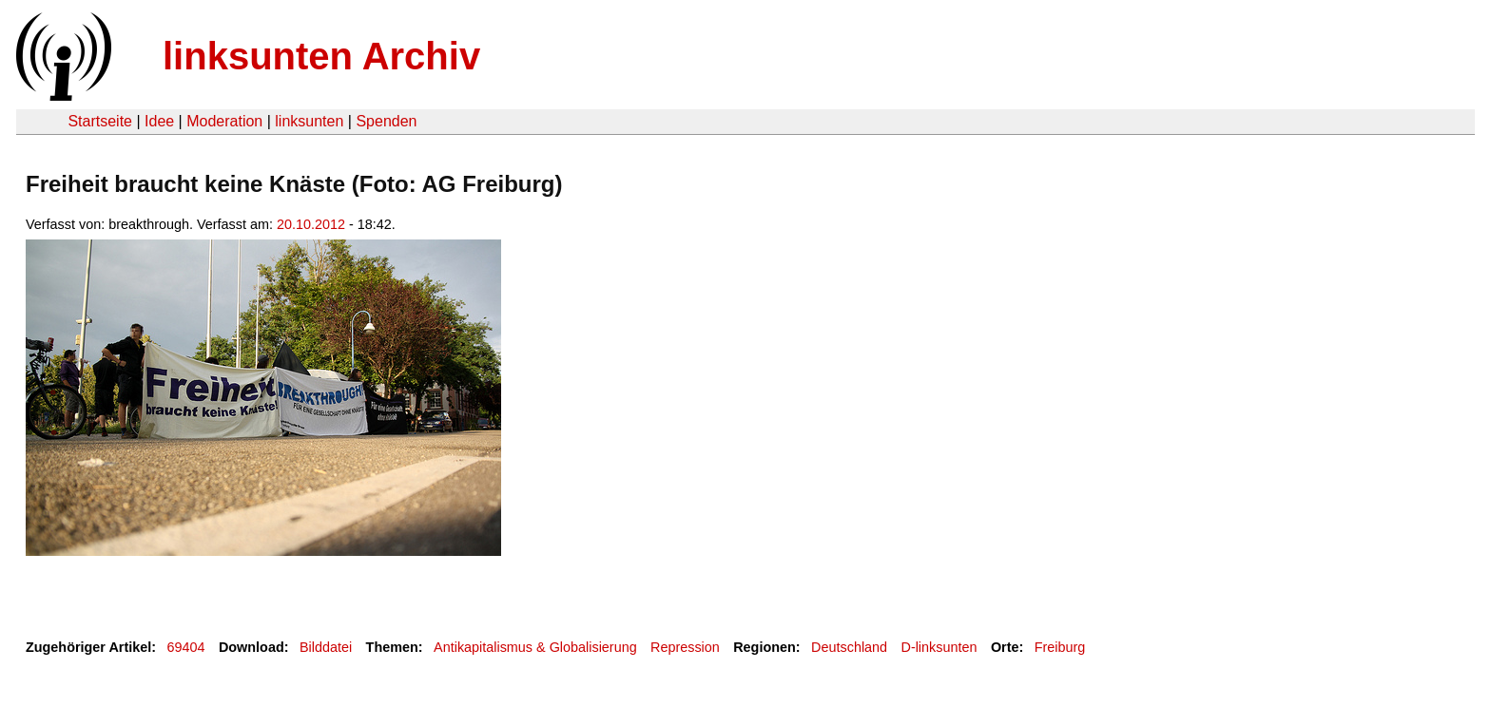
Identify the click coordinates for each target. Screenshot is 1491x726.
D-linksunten (938, 647)
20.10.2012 (311, 224)
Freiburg (1060, 647)
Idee (159, 121)
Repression (685, 647)
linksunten (309, 121)
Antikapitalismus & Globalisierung (535, 647)
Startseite (100, 121)
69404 (186, 647)
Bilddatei (326, 647)
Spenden (386, 121)
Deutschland (849, 647)
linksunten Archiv (321, 56)
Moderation (224, 121)
